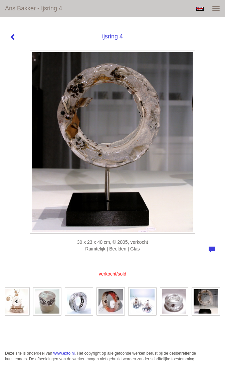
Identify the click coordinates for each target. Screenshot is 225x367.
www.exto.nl (64, 353)
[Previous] (17, 301)
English (200, 9)
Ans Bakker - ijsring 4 (33, 8)
